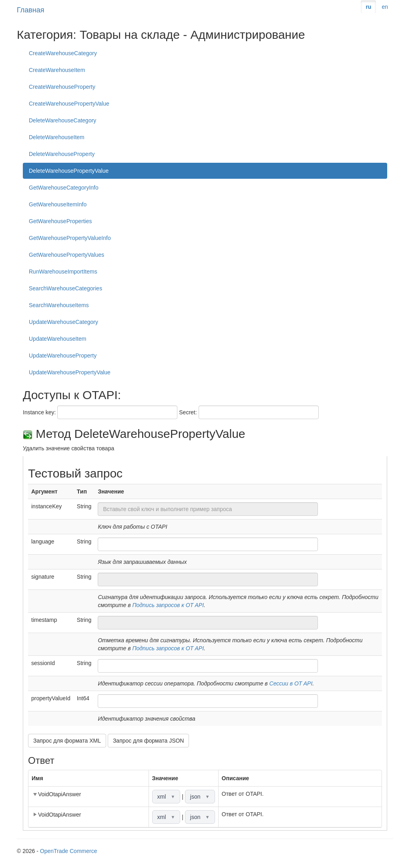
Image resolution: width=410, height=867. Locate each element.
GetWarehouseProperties (60, 221)
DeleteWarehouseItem (56, 137)
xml (166, 796)
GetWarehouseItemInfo (57, 204)
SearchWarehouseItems (59, 305)
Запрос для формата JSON (148, 740)
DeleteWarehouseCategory (62, 120)
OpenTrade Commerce (68, 851)
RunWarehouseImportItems (63, 271)
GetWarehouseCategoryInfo (63, 187)
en (385, 7)
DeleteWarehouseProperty (61, 154)
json (200, 796)
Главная (30, 10)
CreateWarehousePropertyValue (69, 103)
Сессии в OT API (291, 683)
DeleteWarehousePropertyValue (69, 171)
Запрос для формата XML (67, 740)
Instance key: (39, 412)
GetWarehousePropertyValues (66, 255)
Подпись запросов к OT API (168, 605)
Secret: (188, 412)
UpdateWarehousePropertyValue (70, 372)
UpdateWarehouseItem (57, 339)
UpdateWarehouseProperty (62, 355)
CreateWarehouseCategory (63, 53)
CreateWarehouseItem (57, 70)
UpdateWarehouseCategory (63, 322)
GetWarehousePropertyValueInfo (70, 238)
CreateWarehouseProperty (62, 87)
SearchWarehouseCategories (65, 288)
